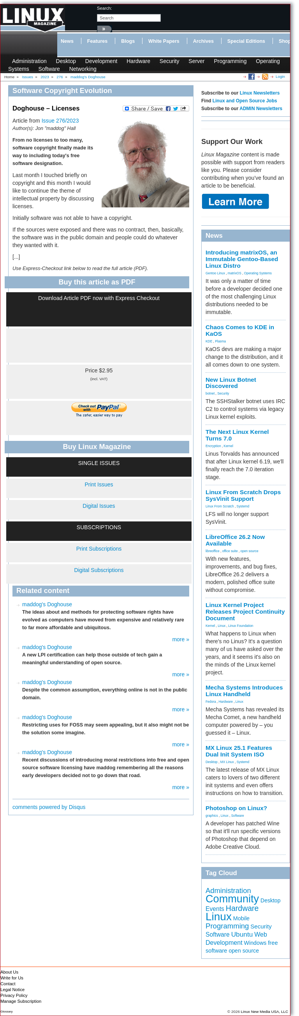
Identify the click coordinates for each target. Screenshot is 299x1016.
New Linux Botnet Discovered (231, 383)
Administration (29, 61)
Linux (221, 626)
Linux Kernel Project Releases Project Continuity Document (245, 611)
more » (180, 639)
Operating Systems (258, 273)
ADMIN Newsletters (260, 108)
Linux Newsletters (260, 93)
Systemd (243, 506)
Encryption (213, 446)
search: (104, 8)
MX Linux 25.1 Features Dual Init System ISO (239, 751)
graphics (212, 816)
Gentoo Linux (215, 273)
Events (215, 908)
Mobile (241, 918)
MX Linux (227, 762)
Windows (255, 943)
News (67, 41)
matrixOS (234, 273)
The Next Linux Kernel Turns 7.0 (237, 435)
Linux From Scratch (220, 506)
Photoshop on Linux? (236, 808)
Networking (83, 69)
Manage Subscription (20, 1001)
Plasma (220, 341)
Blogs (128, 41)
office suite (230, 551)
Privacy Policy (14, 995)
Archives (203, 41)
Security (169, 61)
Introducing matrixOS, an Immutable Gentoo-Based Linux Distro (242, 259)
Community (232, 899)
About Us (9, 972)
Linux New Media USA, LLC (264, 1011)
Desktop (66, 61)
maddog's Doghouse (47, 604)
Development (101, 61)
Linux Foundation (240, 626)
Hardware (138, 61)
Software (49, 69)
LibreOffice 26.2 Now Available (235, 540)
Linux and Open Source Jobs (245, 101)
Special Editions (246, 41)
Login (280, 76)
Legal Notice (12, 989)
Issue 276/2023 (60, 121)
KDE (209, 341)
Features (97, 41)
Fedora (211, 702)
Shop (285, 41)
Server (196, 61)
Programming (230, 61)
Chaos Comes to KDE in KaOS (240, 330)
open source (250, 551)
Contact (8, 983)
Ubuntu (242, 934)
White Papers (163, 41)
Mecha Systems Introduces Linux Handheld (244, 690)
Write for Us (11, 978)
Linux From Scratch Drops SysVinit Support (243, 495)
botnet (210, 393)
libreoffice (213, 551)
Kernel (228, 446)
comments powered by (49, 807)
